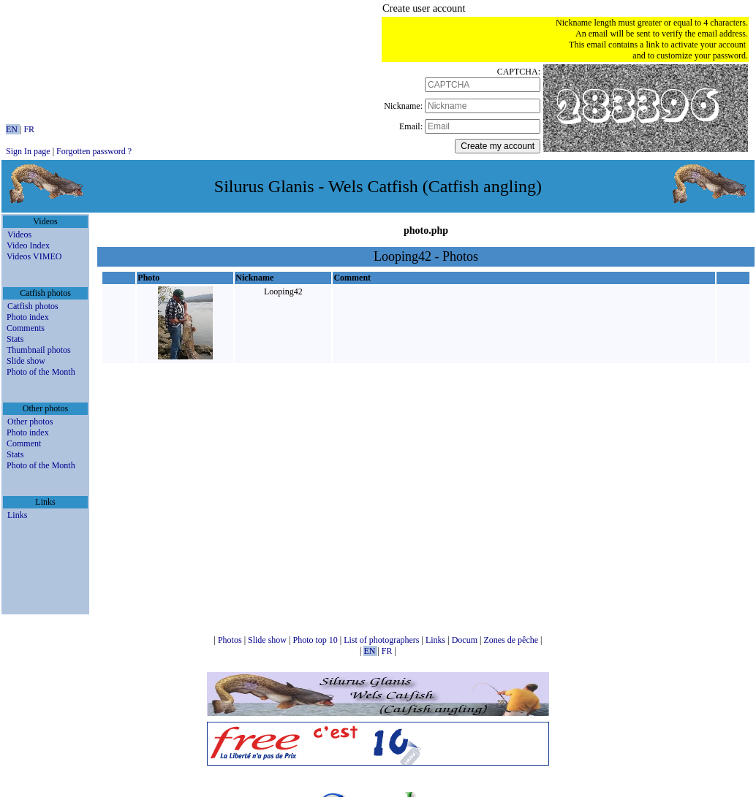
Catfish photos (32, 306)
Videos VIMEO (34, 256)
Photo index (28, 317)
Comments (26, 328)
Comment (24, 443)
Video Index (28, 245)
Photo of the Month (41, 372)
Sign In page (28, 151)
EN (13, 129)
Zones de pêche (511, 640)
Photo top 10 (315, 640)
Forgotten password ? (94, 151)
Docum (466, 640)
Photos (231, 640)
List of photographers (382, 640)
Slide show (26, 361)
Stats (15, 339)
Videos (19, 234)
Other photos (30, 421)
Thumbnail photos (39, 350)
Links (17, 515)
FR (28, 129)
